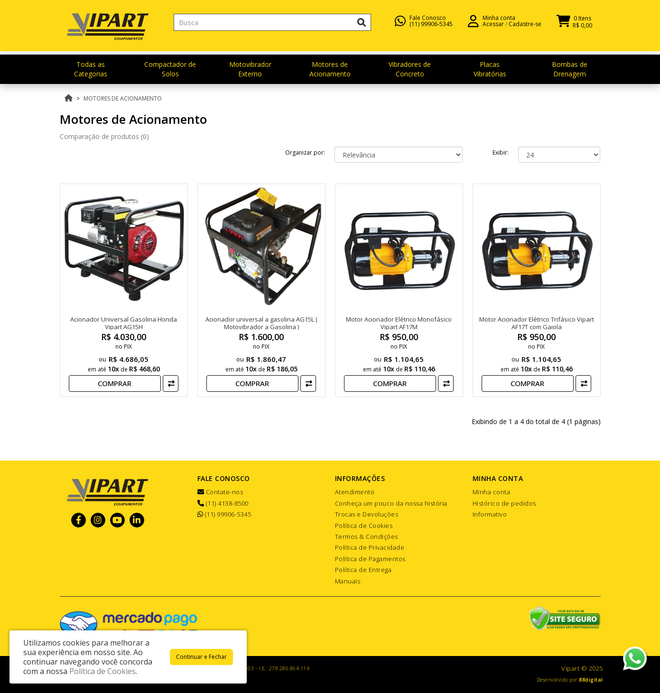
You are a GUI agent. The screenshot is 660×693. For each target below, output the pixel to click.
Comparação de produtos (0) (104, 136)
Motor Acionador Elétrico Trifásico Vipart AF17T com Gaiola (536, 323)
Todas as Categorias (90, 69)
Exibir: (501, 152)
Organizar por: (305, 152)
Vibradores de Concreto (410, 69)
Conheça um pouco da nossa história (391, 503)
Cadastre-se (525, 29)
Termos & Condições (366, 536)
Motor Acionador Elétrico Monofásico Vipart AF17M (399, 323)
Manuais (348, 581)
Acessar (493, 29)
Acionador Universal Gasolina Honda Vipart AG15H (123, 323)
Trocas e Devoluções (367, 514)
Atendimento (355, 492)
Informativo (490, 514)
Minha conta (492, 492)
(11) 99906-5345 (431, 29)
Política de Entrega (363, 569)
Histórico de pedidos (504, 503)
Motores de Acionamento (330, 69)
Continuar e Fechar (201, 657)
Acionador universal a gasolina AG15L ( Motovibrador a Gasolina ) (261, 323)
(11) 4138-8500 (223, 503)
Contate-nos (220, 492)
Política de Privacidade (370, 547)
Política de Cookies (364, 525)
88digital (591, 679)
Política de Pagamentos (370, 558)
